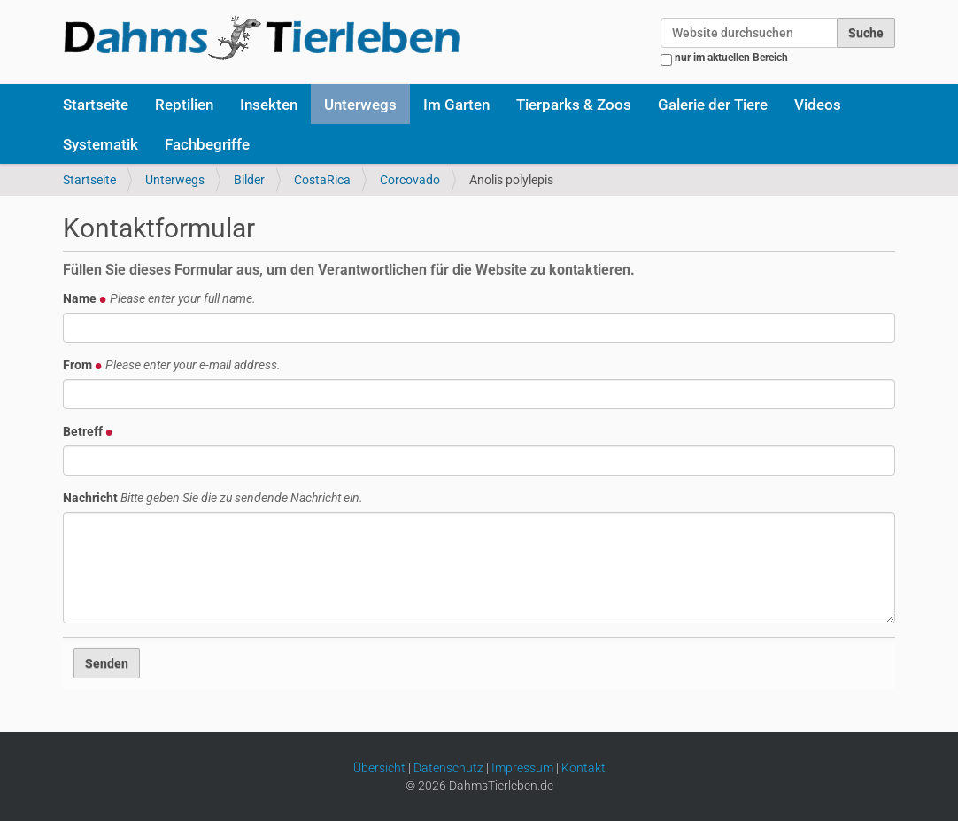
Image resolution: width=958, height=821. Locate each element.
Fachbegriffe (207, 144)
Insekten (268, 104)
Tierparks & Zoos (573, 104)
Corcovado (410, 180)
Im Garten (456, 104)
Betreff (88, 431)
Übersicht (379, 768)
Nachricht (213, 498)
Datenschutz (448, 768)
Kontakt (583, 768)
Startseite (95, 104)
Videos (817, 104)
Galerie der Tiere (713, 104)
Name (159, 298)
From (172, 365)
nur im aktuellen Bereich (731, 57)
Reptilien (184, 104)
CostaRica (322, 180)
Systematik (100, 144)
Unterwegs (360, 104)
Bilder (249, 180)
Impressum (522, 768)
